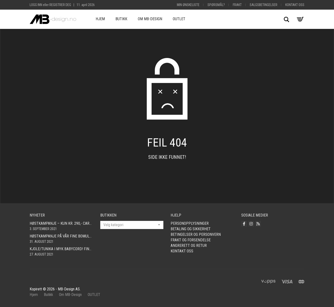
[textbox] (131, 225)
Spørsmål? (216, 5)
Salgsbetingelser (263, 5)
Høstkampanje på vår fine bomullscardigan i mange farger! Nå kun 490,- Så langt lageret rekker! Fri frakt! (61, 236)
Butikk (121, 19)
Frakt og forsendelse (191, 240)
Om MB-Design (150, 19)
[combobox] (132, 225)
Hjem (100, 19)
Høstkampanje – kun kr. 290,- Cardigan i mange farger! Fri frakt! (61, 223)
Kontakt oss (294, 5)
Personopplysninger (190, 223)
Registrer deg (60, 5)
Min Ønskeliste (188, 5)
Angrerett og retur (189, 245)
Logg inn (36, 5)
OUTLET (179, 19)
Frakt (237, 5)
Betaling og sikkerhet (191, 229)
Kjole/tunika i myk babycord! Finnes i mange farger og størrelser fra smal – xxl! (61, 249)
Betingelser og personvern (196, 234)
